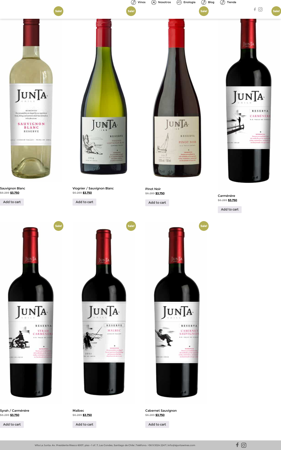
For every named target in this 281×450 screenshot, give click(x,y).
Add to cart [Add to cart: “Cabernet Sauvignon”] (157, 424)
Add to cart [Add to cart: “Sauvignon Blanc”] (12, 202)
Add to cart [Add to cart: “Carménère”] (229, 209)
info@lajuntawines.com (181, 445)
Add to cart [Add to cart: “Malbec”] (84, 424)
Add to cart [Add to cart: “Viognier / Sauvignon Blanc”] (84, 202)
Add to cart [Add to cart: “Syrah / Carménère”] (12, 424)
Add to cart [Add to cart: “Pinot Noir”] (157, 202)
